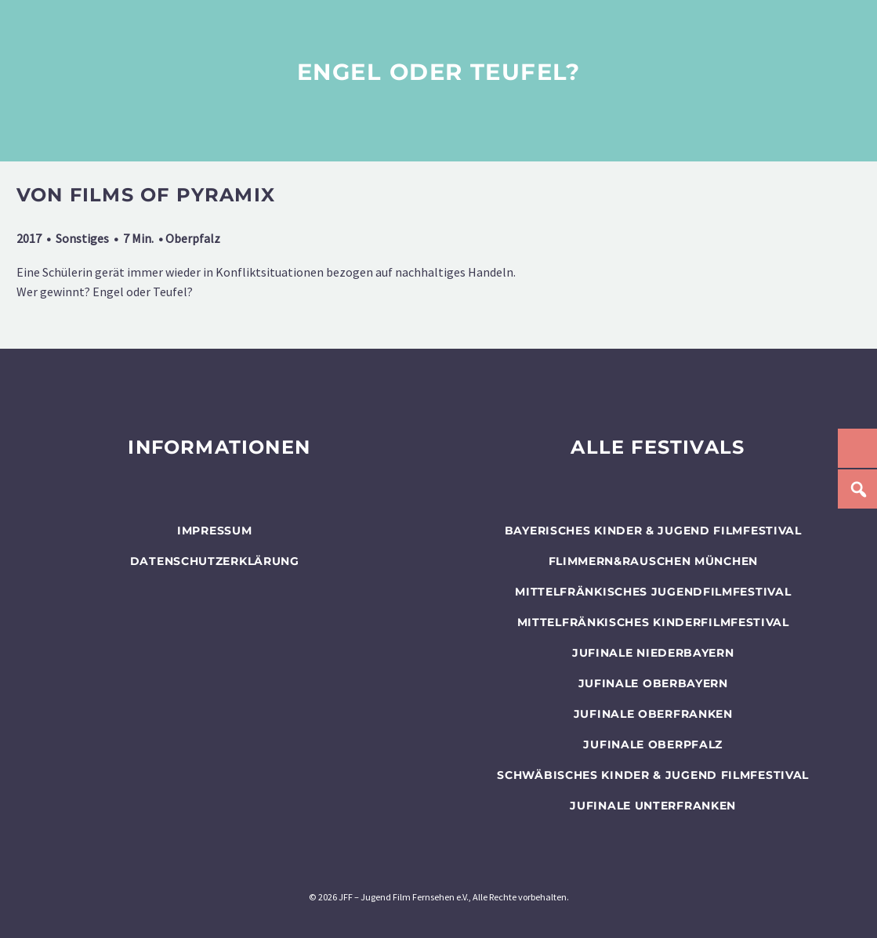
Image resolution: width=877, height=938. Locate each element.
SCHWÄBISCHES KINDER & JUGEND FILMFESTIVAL (653, 775)
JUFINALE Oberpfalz (653, 744)
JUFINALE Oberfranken (653, 714)
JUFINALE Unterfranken (653, 806)
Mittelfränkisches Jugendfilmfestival (653, 592)
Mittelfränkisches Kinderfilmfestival (653, 622)
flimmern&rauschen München (654, 561)
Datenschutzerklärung (214, 561)
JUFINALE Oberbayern (653, 683)
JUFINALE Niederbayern (653, 653)
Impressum (214, 530)
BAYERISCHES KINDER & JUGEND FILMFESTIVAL (653, 530)
